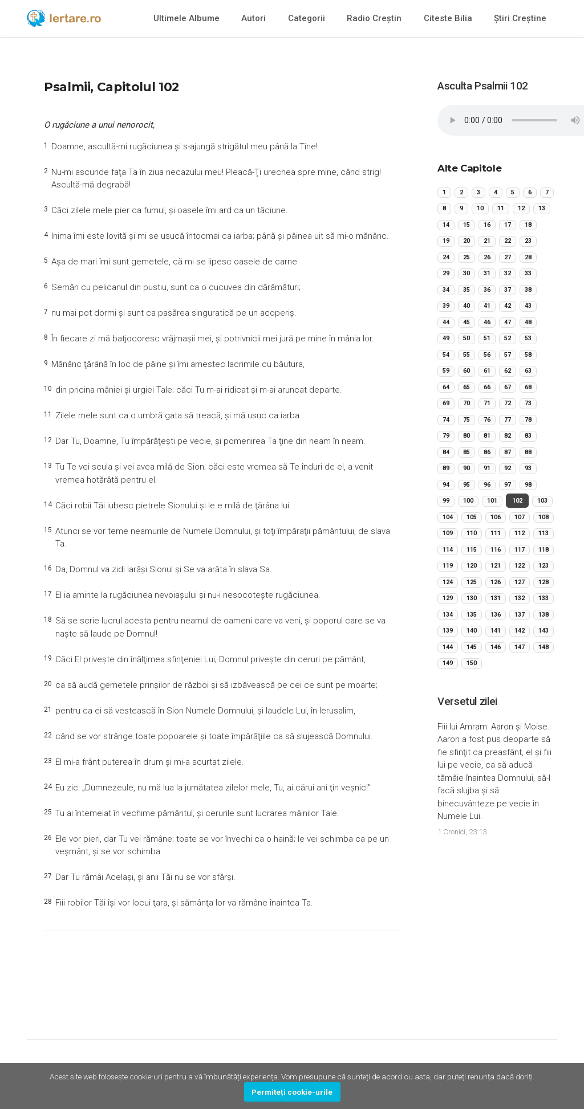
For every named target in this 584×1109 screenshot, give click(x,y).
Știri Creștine (520, 18)
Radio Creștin (374, 18)
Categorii (306, 18)
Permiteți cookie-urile (292, 1091)
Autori (253, 18)
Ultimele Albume (186, 18)
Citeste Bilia (448, 18)
